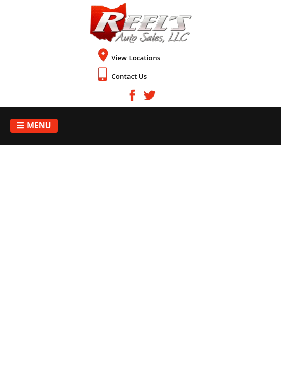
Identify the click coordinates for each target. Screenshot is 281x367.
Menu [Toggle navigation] (34, 125)
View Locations (135, 57)
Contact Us (129, 76)
